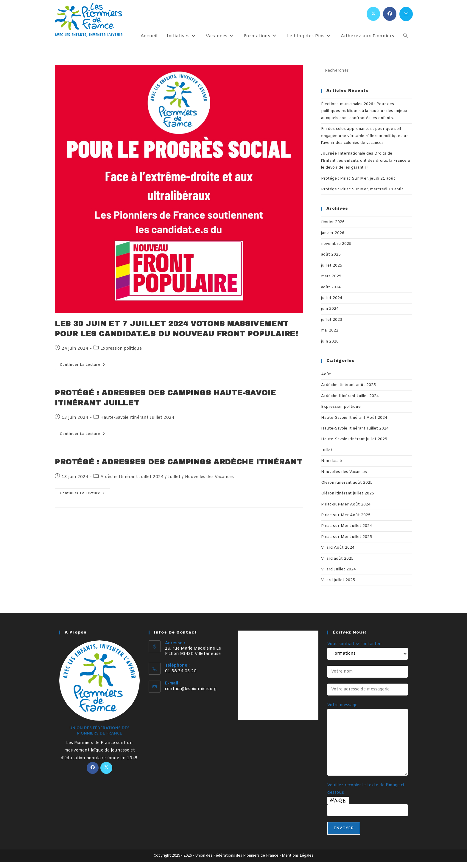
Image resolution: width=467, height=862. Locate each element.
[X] (106, 768)
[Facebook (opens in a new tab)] (389, 14)
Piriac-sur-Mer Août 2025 (346, 515)
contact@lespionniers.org (191, 689)
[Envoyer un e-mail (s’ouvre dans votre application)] (406, 14)
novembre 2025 (336, 243)
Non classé (331, 460)
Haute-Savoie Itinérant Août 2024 (354, 417)
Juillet (174, 477)
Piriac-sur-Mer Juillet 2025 (346, 536)
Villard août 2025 (337, 558)
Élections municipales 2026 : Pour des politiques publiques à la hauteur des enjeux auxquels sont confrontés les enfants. (364, 111)
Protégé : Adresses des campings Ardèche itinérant (178, 462)
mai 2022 (329, 330)
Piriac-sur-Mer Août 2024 (346, 504)
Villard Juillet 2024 (338, 569)
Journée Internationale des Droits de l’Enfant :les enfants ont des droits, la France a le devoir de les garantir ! (365, 160)
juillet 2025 (331, 265)
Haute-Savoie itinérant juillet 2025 (354, 439)
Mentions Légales (297, 855)
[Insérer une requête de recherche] (366, 71)
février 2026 (333, 222)
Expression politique (121, 348)
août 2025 (331, 254)
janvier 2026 (332, 233)
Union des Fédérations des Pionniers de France (236, 855)
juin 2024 (330, 308)
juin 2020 (330, 341)
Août (326, 374)
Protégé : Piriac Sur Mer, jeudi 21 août (358, 178)
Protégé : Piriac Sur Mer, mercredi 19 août (362, 189)
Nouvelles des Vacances (209, 477)
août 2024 (331, 287)
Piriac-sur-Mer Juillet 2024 (346, 525)
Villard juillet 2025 (338, 580)
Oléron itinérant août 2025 (347, 482)
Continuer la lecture (85, 366)
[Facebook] (93, 768)
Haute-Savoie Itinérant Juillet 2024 (137, 418)
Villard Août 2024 (337, 547)
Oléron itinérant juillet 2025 (347, 493)
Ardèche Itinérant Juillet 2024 (132, 477)
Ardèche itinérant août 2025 (348, 385)
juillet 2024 (331, 298)
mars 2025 (331, 276)
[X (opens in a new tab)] (373, 14)
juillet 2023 (331, 319)
